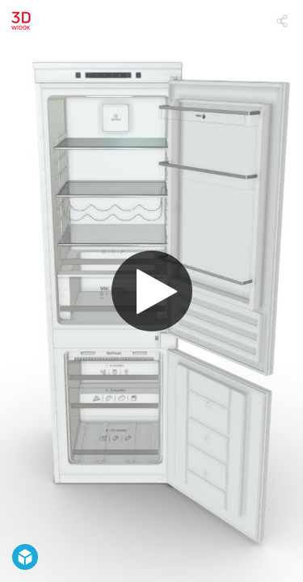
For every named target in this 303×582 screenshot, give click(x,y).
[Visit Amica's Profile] (21, 21)
